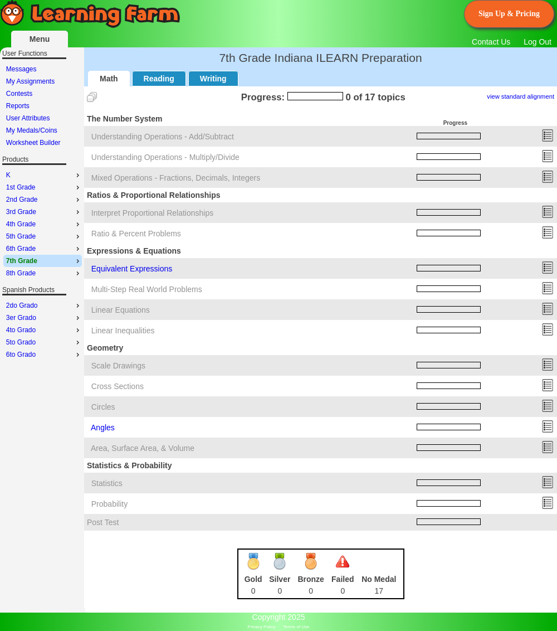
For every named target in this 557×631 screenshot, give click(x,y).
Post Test (103, 522)
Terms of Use (296, 626)
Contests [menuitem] (19, 94)
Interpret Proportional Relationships (152, 212)
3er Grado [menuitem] (44, 317)
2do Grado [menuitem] (44, 305)
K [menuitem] (44, 175)
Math (109, 78)
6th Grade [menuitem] (44, 248)
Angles (103, 427)
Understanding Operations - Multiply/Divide (165, 157)
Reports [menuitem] (18, 106)
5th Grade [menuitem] (44, 236)
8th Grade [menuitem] (44, 273)
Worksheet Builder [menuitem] (33, 143)
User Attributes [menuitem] (28, 118)
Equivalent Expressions (132, 268)
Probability (109, 503)
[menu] (42, 106)
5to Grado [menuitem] (44, 342)
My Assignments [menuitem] (30, 81)
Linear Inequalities (123, 330)
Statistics (107, 483)
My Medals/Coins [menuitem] (31, 130)
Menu (40, 39)
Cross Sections (117, 386)
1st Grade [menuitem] (44, 187)
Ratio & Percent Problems (136, 233)
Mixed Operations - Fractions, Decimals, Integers (175, 177)
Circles (103, 406)
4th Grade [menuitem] (44, 224)
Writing (213, 78)
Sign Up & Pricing (509, 13)
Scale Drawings (118, 365)
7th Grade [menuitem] (44, 260)
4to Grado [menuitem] (44, 330)
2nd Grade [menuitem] (44, 199)
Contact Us (491, 41)
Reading (159, 78)
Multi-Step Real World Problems (146, 289)
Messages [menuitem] (21, 69)
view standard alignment (520, 96)
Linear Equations (120, 309)
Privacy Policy (262, 626)
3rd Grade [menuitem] (44, 211)
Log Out (537, 41)
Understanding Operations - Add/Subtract (162, 136)
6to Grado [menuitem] (44, 354)
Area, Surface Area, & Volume (142, 448)
